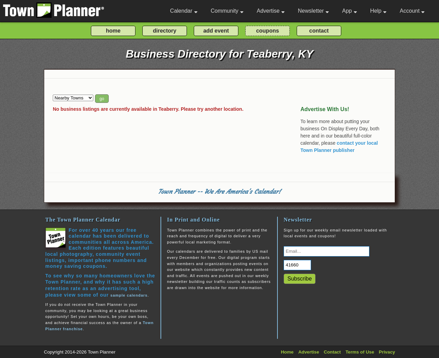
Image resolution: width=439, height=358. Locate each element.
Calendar (184, 11)
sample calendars (128, 295)
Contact (332, 352)
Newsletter (313, 11)
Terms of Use (359, 352)
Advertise (271, 11)
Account (412, 11)
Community (227, 11)
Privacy (387, 352)
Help (378, 11)
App (349, 11)
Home (287, 352)
